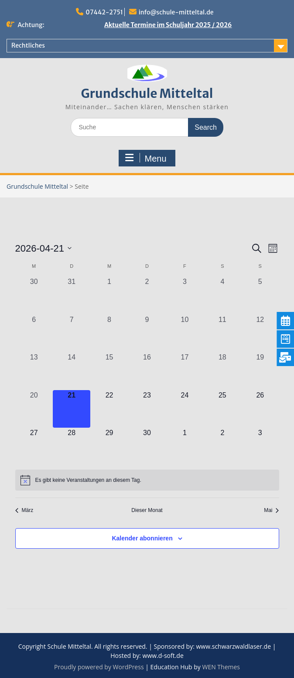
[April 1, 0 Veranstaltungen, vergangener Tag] (109, 295)
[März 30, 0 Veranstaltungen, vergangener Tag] (34, 295)
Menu (145, 158)
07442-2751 (104, 12)
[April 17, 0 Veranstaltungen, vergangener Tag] (184, 371)
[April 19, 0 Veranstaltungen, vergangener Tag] (260, 371)
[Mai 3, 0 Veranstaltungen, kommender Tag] (260, 446)
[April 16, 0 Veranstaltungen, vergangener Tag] (147, 371)
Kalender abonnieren (142, 538)
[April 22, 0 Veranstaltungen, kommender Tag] (109, 409)
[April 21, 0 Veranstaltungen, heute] (71, 409)
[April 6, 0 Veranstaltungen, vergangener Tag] (34, 333)
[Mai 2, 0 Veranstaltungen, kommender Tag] (222, 446)
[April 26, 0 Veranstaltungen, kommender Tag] (260, 409)
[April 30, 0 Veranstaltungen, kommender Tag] (147, 446)
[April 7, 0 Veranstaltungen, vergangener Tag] (71, 333)
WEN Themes (221, 667)
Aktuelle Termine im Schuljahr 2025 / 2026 (168, 25)
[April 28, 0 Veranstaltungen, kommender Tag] (71, 446)
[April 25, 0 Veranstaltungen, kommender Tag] (222, 409)
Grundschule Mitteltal (147, 93)
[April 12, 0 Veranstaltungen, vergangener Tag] (260, 333)
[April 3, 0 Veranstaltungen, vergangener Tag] (184, 295)
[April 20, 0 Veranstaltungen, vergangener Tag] (34, 409)
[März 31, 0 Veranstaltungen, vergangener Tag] (71, 295)
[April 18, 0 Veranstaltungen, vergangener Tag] (222, 371)
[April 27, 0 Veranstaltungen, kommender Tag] (34, 446)
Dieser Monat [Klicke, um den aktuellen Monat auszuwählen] (146, 510)
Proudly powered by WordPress (99, 667)
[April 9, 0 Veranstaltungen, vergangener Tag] (147, 333)
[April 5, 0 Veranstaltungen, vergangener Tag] (260, 295)
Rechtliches (28, 45)
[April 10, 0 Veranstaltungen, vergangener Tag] (184, 333)
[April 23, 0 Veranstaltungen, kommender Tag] (147, 409)
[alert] (147, 480)
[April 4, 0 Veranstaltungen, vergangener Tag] (222, 295)
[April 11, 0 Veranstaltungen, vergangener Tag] (222, 333)
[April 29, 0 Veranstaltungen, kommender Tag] (109, 446)
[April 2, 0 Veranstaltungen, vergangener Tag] (147, 295)
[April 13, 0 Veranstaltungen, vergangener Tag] (34, 371)
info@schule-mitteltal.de (176, 12)
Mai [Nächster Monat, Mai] (271, 510)
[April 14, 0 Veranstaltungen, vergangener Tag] (71, 371)
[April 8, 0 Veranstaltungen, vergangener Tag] (109, 333)
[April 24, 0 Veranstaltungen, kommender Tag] (184, 409)
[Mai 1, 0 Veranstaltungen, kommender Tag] (184, 446)
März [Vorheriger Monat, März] (24, 510)
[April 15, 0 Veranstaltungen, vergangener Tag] (109, 371)
